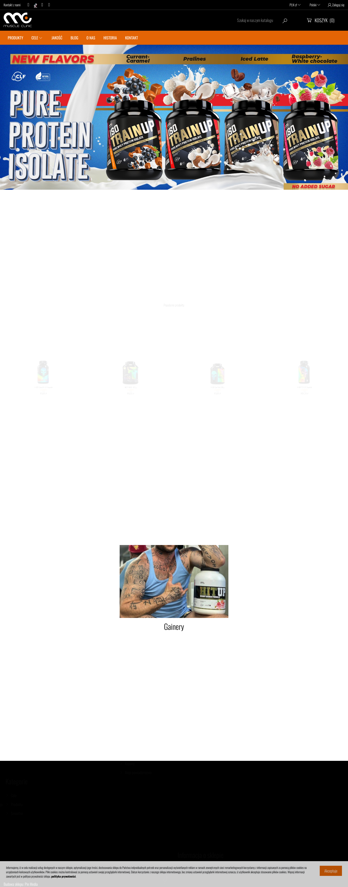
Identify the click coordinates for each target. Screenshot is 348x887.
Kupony (130, 783)
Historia (110, 38)
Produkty (32, 804)
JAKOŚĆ (56, 38)
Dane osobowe (134, 742)
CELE (34, 38)
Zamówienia (132, 751)
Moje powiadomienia (138, 792)
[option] (174, 117)
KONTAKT (131, 38)
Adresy (129, 774)
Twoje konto (133, 728)
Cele (29, 795)
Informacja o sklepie (200, 835)
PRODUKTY (15, 38)
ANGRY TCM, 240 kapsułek (304, 392)
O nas (91, 38)
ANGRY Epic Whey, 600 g (217, 392)
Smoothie (32, 813)
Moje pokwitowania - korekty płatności (144, 762)
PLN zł (295, 4)
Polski (315, 4)
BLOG (74, 38)
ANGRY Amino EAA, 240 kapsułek (43, 392)
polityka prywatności (63, 876)
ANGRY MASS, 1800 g (130, 392)
